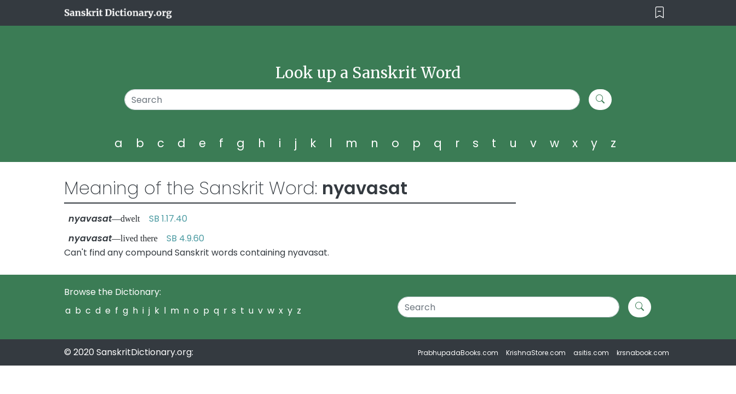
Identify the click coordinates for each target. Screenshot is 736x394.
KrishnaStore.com (536, 352)
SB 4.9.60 (185, 238)
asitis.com (591, 352)
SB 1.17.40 (168, 218)
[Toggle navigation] (659, 13)
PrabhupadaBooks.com (458, 352)
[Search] (352, 99)
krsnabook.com (643, 352)
